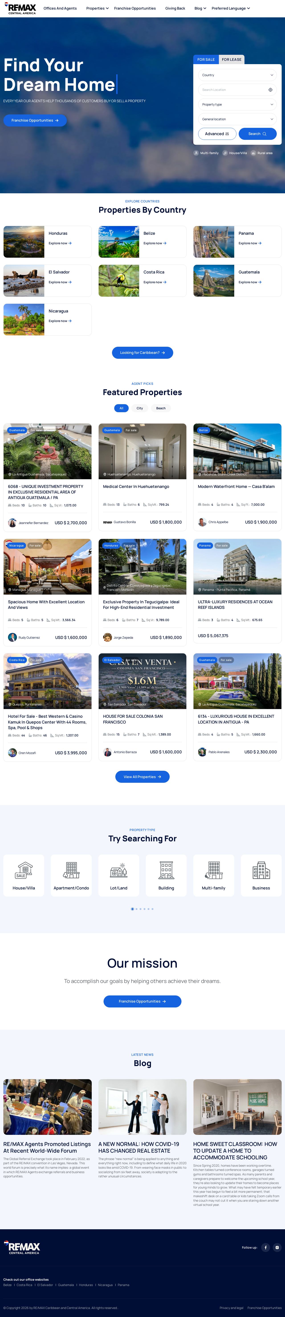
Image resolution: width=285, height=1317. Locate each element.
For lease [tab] (231, 59)
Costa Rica (24, 1285)
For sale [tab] (206, 59)
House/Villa (234, 153)
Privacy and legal (231, 1308)
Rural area (261, 153)
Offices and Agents (60, 8)
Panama (123, 1285)
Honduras (86, 1285)
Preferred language (229, 8)
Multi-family (206, 153)
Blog (198, 8)
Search (257, 133)
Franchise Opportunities (135, 8)
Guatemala (66, 1285)
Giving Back (175, 8)
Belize (7, 1285)
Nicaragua (105, 1285)
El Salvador (45, 1285)
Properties (95, 8)
